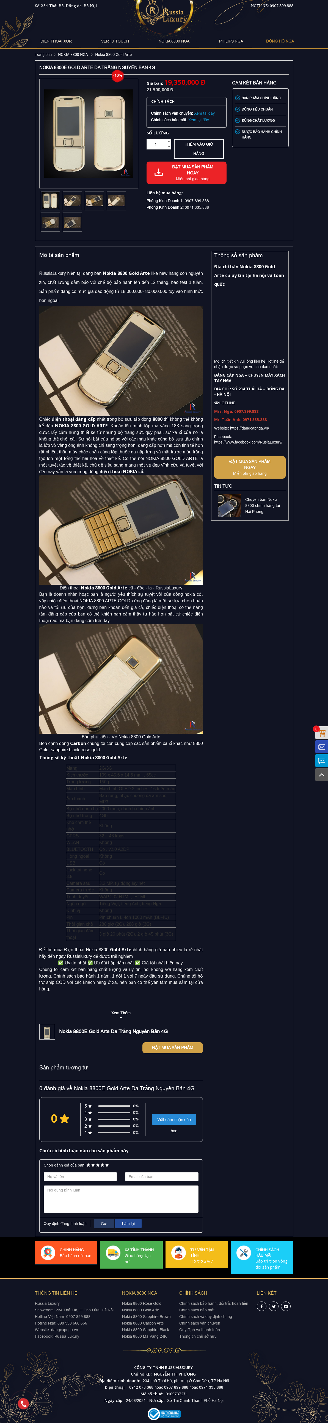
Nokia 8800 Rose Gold (141, 1303)
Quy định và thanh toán (199, 1330)
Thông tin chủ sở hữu (198, 1336)
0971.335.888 (197, 207)
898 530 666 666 (72, 1323)
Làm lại (128, 1223)
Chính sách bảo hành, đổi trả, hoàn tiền (213, 1303)
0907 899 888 (77, 1316)
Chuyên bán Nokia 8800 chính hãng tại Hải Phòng (262, 505)
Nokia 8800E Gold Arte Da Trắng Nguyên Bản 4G (113, 1031)
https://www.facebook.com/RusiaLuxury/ (248, 442)
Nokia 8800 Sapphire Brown (146, 1316)
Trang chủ (43, 54)
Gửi (104, 1223)
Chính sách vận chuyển (199, 1323)
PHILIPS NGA (209, 41)
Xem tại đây (204, 113)
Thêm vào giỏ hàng (199, 149)
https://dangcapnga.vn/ (249, 428)
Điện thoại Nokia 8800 (86, 949)
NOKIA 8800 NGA (167, 41)
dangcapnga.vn (64, 1330)
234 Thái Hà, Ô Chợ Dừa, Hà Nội (85, 1310)
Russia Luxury (66, 1336)
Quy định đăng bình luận (65, 1223)
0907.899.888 (281, 5)
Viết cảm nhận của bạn (174, 1121)
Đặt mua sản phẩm (172, 1047)
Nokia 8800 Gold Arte (113, 54)
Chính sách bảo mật (196, 1310)
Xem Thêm (121, 1013)
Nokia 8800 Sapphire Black (145, 1330)
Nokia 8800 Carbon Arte (143, 1323)
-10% (117, 75)
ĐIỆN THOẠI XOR (81, 41)
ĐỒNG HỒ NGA (248, 41)
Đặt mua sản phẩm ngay (192, 173)
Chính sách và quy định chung (205, 1316)
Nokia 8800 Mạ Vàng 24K (144, 1336)
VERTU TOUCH (125, 41)
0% (136, 1106)
